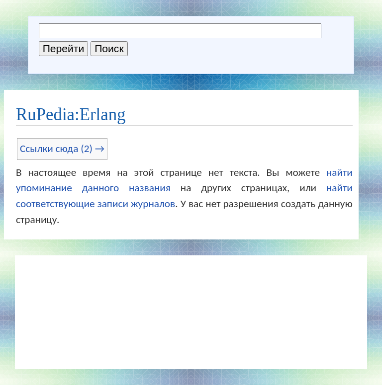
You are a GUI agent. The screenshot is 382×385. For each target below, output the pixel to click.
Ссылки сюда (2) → (62, 148)
